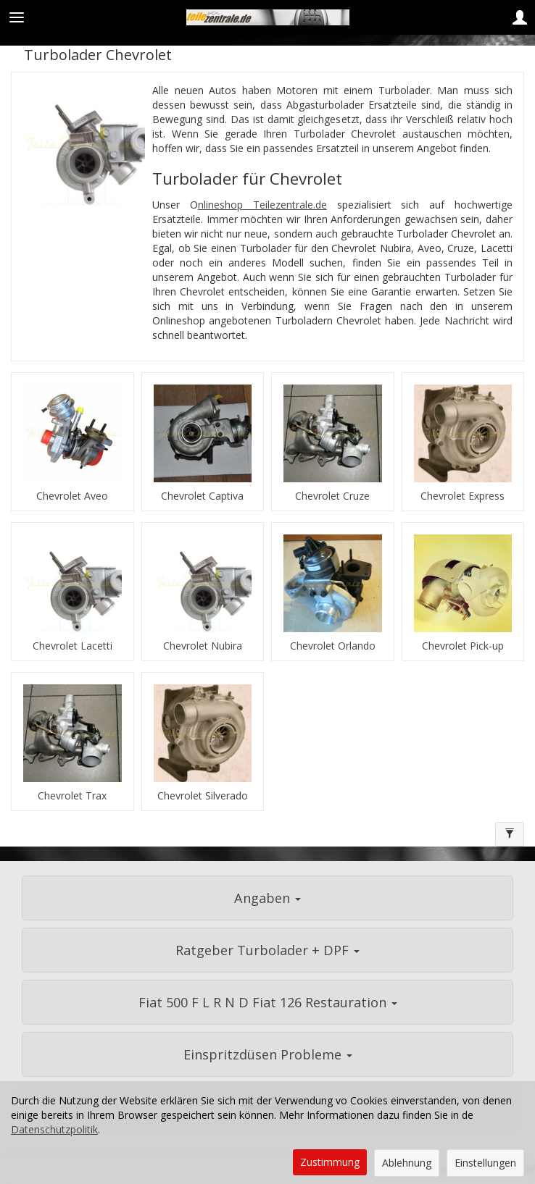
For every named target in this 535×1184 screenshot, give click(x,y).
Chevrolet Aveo (72, 496)
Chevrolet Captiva (202, 496)
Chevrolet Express (462, 496)
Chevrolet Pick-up (463, 645)
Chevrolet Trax (72, 795)
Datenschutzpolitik (54, 1129)
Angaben (267, 898)
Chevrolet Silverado (202, 795)
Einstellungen (485, 1163)
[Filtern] (509, 834)
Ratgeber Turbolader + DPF (267, 950)
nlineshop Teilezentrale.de (262, 204)
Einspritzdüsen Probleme (267, 1054)
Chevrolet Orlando (333, 645)
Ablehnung (406, 1163)
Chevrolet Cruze (332, 496)
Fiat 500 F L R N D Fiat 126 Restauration (267, 1002)
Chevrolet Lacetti (72, 645)
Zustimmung (330, 1162)
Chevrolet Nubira (202, 645)
